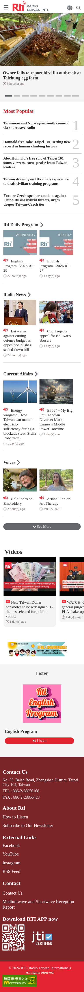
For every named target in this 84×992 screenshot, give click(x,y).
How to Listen (15, 816)
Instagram (11, 862)
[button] (8, 96)
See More (42, 526)
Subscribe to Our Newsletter (27, 825)
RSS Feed (11, 871)
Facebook (11, 845)
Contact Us (15, 772)
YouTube (10, 854)
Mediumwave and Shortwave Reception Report (38, 904)
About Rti (13, 808)
